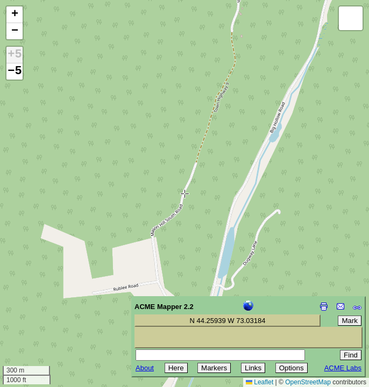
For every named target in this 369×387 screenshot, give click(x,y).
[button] (14, 14)
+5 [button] (15, 55)
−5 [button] (15, 71)
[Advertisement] (57, 310)
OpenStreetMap (308, 382)
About (145, 368)
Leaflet (259, 382)
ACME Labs (342, 368)
